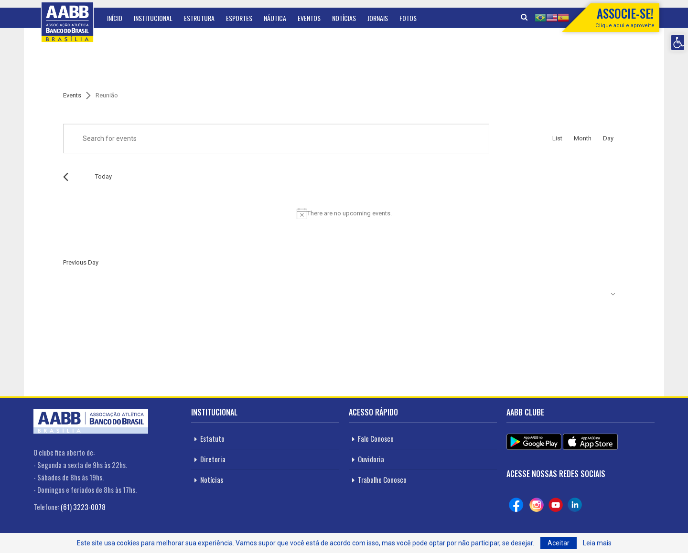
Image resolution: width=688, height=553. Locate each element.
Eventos (309, 18)
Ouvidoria (371, 459)
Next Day (613, 262)
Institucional (153, 18)
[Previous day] (65, 176)
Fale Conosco (376, 438)
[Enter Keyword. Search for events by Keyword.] (276, 138)
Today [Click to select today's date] (103, 176)
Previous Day (80, 262)
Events (72, 95)
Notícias (344, 18)
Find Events (515, 138)
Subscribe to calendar (573, 294)
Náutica (275, 18)
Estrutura (199, 18)
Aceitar (559, 543)
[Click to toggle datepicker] (142, 176)
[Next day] (78, 176)
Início (114, 18)
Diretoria (213, 459)
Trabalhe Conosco (382, 479)
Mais (405, 18)
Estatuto (212, 438)
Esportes (239, 18)
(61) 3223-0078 (83, 506)
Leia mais (597, 543)
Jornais (377, 18)
